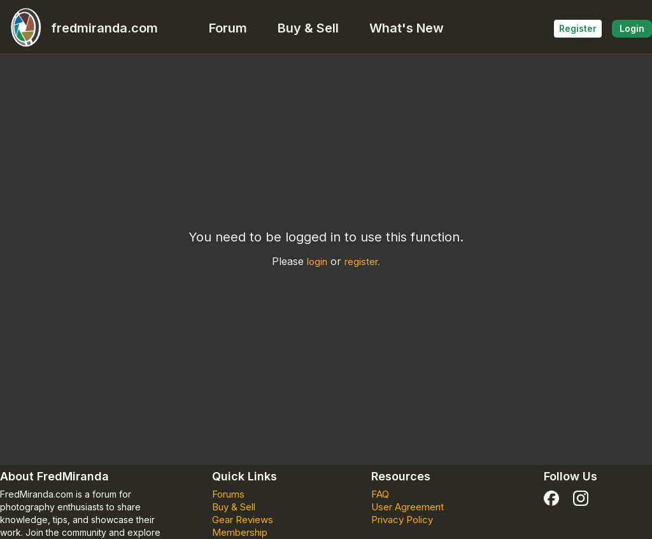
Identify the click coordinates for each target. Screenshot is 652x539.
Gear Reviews (242, 520)
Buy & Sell (308, 28)
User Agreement (407, 507)
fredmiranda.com (79, 28)
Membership (239, 532)
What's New (406, 28)
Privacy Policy (402, 520)
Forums (228, 494)
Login (632, 28)
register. (362, 261)
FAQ (380, 494)
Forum (228, 28)
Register (578, 28)
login (317, 261)
